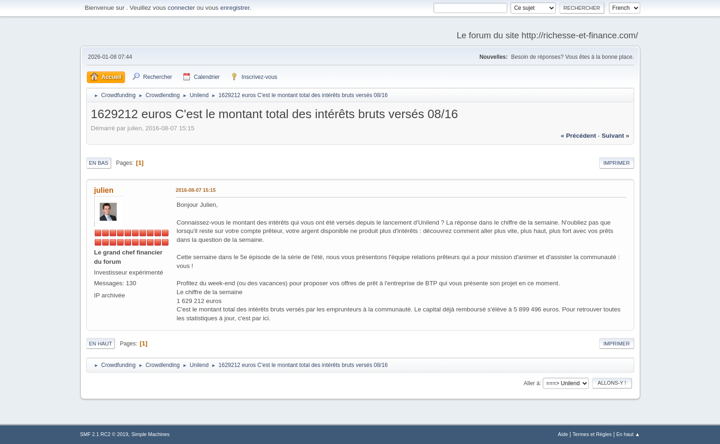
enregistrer (235, 7)
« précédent (578, 135)
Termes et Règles (592, 434)
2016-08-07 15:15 (196, 190)
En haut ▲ (628, 434)
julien (104, 190)
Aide (563, 434)
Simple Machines (150, 434)
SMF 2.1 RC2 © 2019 (104, 434)
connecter (181, 7)
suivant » (615, 135)
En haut (100, 343)
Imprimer (616, 163)
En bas (99, 163)
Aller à (531, 383)
